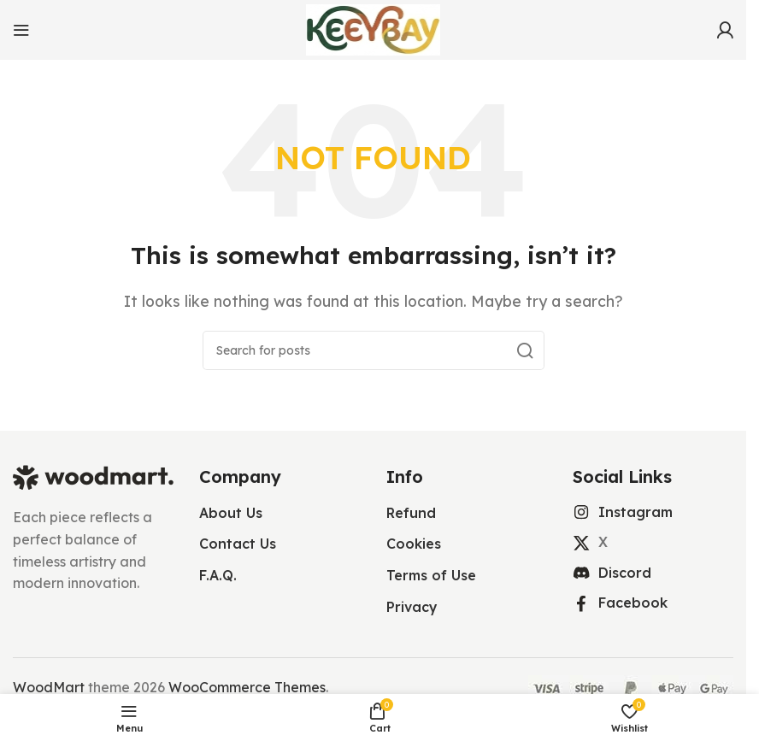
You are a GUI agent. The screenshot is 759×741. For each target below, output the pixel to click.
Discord (624, 572)
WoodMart (49, 687)
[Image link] (93, 476)
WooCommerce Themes (247, 687)
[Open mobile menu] (21, 30)
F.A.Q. (218, 575)
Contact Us (237, 543)
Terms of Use (431, 575)
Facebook (633, 602)
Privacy (412, 606)
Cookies (413, 543)
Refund (411, 512)
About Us (230, 512)
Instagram (635, 511)
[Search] (373, 350)
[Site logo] (373, 28)
